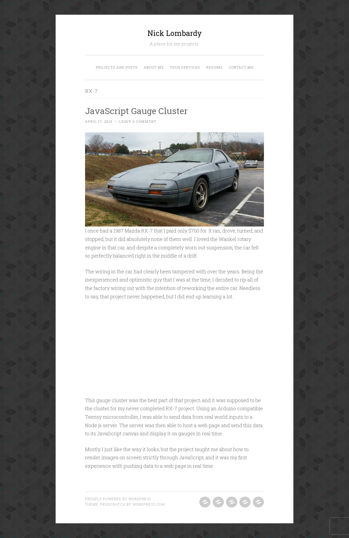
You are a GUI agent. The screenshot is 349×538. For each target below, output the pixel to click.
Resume (214, 67)
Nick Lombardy (175, 33)
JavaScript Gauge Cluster (136, 111)
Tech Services (185, 67)
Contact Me (241, 67)
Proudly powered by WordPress (118, 499)
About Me (154, 67)
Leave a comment (137, 121)
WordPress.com (149, 504)
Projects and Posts (117, 67)
